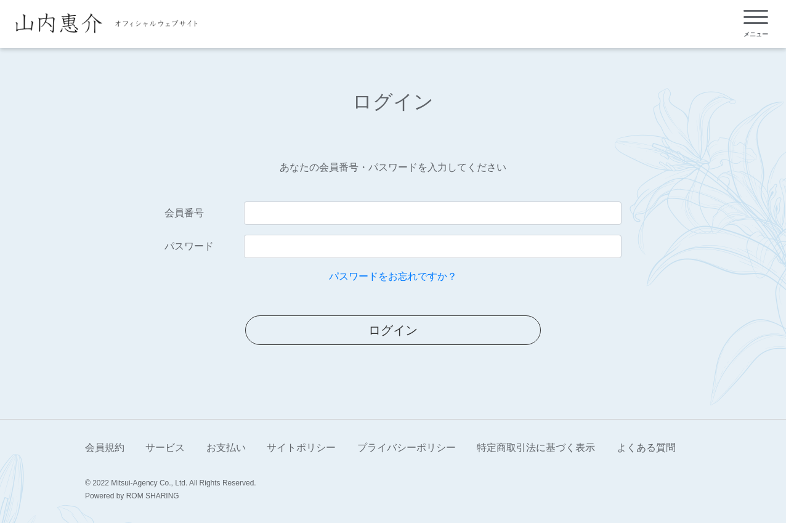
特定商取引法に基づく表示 (536, 447)
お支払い (226, 447)
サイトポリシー (301, 447)
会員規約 (104, 447)
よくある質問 (646, 447)
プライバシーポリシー (406, 447)
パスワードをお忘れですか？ (393, 276)
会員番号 (184, 213)
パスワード (189, 246)
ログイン (393, 330)
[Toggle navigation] (755, 24)
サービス (165, 447)
